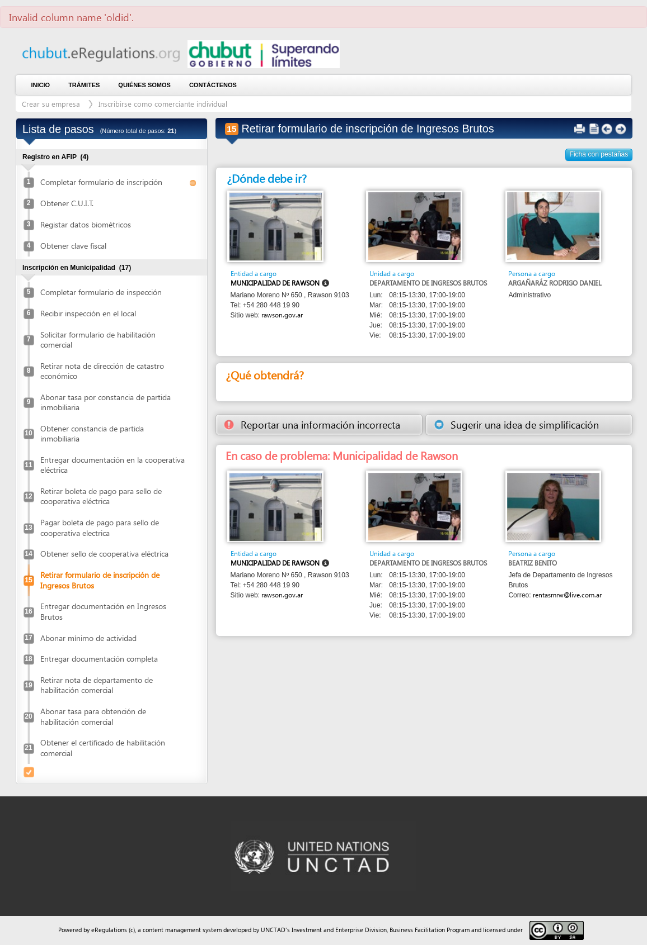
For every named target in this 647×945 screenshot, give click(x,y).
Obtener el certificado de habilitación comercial (102, 747)
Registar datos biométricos (85, 224)
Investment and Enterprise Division (339, 929)
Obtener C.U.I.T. (66, 203)
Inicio (40, 85)
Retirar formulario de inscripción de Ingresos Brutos (100, 579)
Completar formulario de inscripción (101, 182)
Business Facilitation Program (430, 929)
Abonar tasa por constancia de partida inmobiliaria (105, 402)
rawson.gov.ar (282, 315)
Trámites (84, 85)
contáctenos (213, 85)
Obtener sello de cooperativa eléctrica (104, 553)
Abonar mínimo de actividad (88, 638)
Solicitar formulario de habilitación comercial (98, 339)
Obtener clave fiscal (73, 245)
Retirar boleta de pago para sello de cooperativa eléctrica (101, 496)
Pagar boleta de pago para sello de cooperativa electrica (99, 527)
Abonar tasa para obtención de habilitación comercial (93, 716)
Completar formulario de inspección (101, 292)
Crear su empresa (52, 103)
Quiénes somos (144, 85)
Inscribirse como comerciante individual (163, 103)
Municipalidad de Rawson (275, 283)
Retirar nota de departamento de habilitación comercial (96, 685)
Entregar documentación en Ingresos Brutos (103, 611)
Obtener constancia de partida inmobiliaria (92, 433)
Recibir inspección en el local (88, 313)
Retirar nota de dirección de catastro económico (102, 370)
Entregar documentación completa (99, 658)
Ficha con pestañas (599, 154)
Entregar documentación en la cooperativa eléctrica (112, 464)
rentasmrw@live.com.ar (567, 595)
